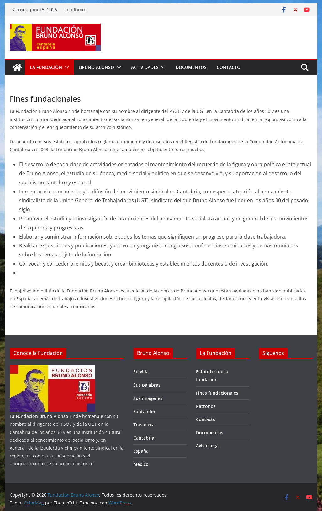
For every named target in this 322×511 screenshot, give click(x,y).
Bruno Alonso (96, 67)
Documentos (191, 67)
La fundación (46, 67)
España (141, 451)
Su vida (141, 372)
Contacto (228, 67)
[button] (65, 67)
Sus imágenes (147, 398)
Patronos (206, 406)
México (141, 464)
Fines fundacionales (217, 393)
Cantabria (143, 438)
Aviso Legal (208, 446)
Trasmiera (144, 425)
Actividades (145, 67)
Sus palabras (147, 385)
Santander (144, 411)
